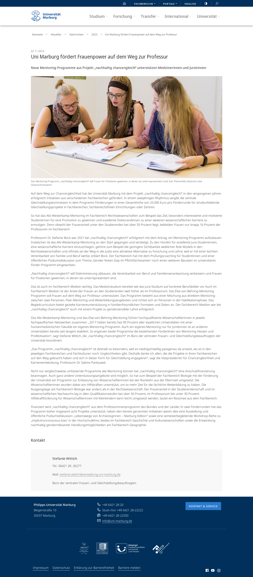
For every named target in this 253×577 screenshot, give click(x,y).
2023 (82, 33)
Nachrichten (68, 33)
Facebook (207, 569)
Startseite (36, 33)
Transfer (151, 16)
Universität (209, 16)
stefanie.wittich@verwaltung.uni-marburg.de (90, 472)
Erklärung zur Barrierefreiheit (94, 566)
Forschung (125, 16)
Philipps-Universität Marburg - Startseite (49, 16)
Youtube (212, 569)
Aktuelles (51, 33)
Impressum (41, 566)
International (179, 16)
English (190, 3)
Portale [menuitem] (171, 4)
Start (122, 3)
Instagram (219, 569)
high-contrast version (204, 3)
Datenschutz (61, 566)
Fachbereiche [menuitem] (145, 4)
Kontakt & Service (203, 504)
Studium (99, 16)
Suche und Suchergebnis (215, 3)
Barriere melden (129, 566)
